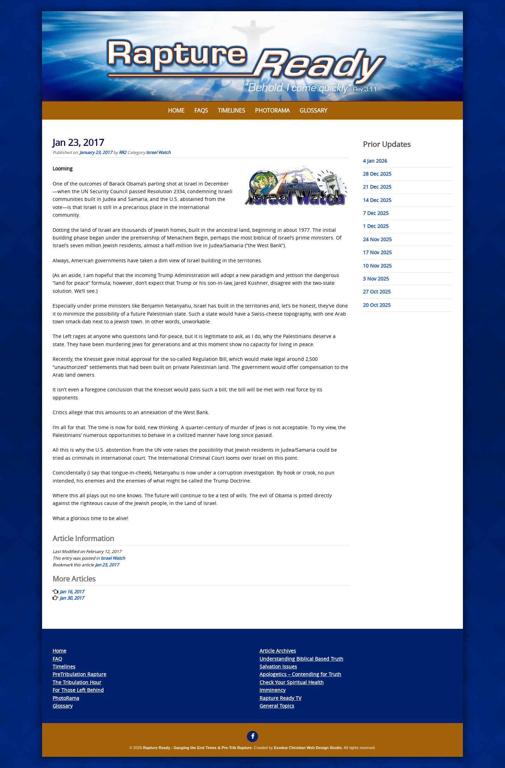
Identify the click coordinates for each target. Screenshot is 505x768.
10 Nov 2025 (377, 265)
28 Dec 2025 (377, 173)
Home (176, 110)
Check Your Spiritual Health (292, 682)
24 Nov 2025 (377, 239)
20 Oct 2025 (377, 305)
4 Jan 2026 (375, 160)
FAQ (57, 658)
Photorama (272, 110)
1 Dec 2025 (376, 226)
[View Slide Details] (252, 56)
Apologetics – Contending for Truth (300, 674)
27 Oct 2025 (377, 291)
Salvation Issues (278, 666)
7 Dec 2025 (376, 213)
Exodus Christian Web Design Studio (308, 748)
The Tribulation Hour (77, 682)
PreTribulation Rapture (79, 674)
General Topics (277, 705)
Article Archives (278, 650)
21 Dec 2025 (377, 186)
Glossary (313, 110)
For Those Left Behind (78, 690)
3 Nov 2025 (376, 278)
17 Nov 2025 (377, 252)
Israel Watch (158, 152)
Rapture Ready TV (280, 698)
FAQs (201, 110)
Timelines (231, 110)
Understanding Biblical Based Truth (301, 658)
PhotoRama (66, 698)
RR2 (122, 152)
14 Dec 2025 (377, 200)
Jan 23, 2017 (107, 564)
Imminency (272, 690)
